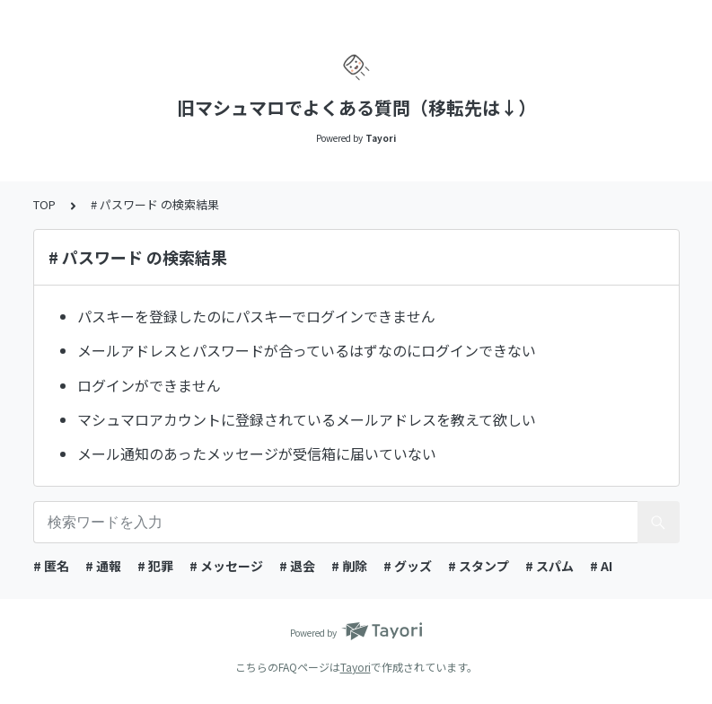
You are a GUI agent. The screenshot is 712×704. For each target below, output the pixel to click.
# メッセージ (226, 566)
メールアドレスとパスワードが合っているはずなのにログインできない (306, 350)
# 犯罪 (155, 566)
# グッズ (407, 566)
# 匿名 (51, 566)
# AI (601, 566)
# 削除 (349, 566)
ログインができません (149, 385)
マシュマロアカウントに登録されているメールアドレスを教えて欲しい (306, 419)
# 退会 (297, 566)
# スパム (549, 566)
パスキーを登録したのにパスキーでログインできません (256, 316)
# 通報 (103, 566)
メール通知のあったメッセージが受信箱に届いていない (256, 453)
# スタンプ (478, 566)
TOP (44, 204)
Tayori (355, 666)
